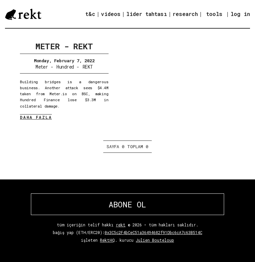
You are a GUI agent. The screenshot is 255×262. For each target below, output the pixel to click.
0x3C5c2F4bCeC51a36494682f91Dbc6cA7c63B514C (153, 232)
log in (240, 14)
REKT (88, 67)
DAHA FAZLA (36, 117)
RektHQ (107, 240)
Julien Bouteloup (155, 240)
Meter (42, 67)
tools (214, 13)
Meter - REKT (64, 46)
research (185, 13)
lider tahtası (146, 13)
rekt (121, 224)
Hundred (65, 67)
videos (111, 13)
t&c (90, 13)
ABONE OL (127, 204)
